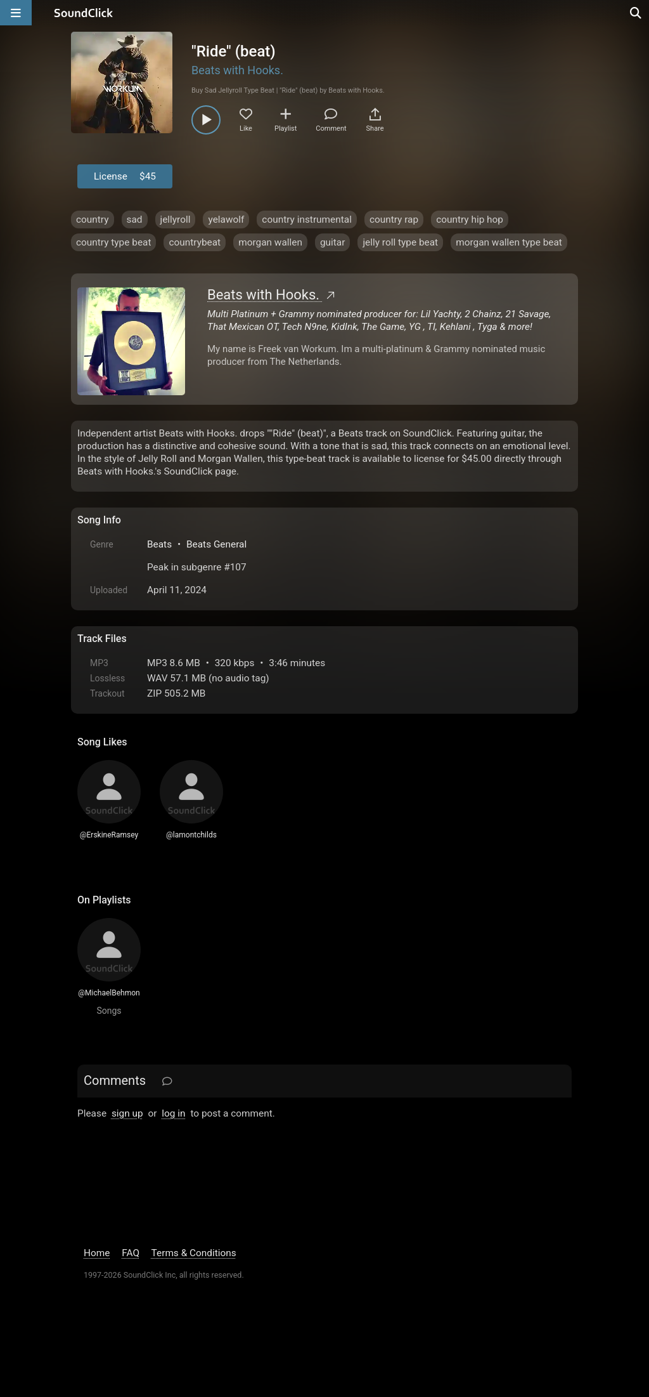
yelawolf (226, 219)
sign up (127, 1113)
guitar (332, 242)
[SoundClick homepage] (83, 12)
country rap (393, 219)
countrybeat (195, 242)
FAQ (130, 1253)
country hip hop (469, 219)
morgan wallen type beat (509, 242)
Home (97, 1253)
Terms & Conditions (193, 1253)
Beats (159, 544)
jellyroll (175, 219)
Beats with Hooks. (237, 70)
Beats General (216, 544)
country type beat (113, 242)
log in (173, 1113)
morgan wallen (270, 242)
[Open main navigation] (16, 12)
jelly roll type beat (400, 242)
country (92, 219)
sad (135, 219)
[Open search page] (636, 12)
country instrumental (307, 219)
